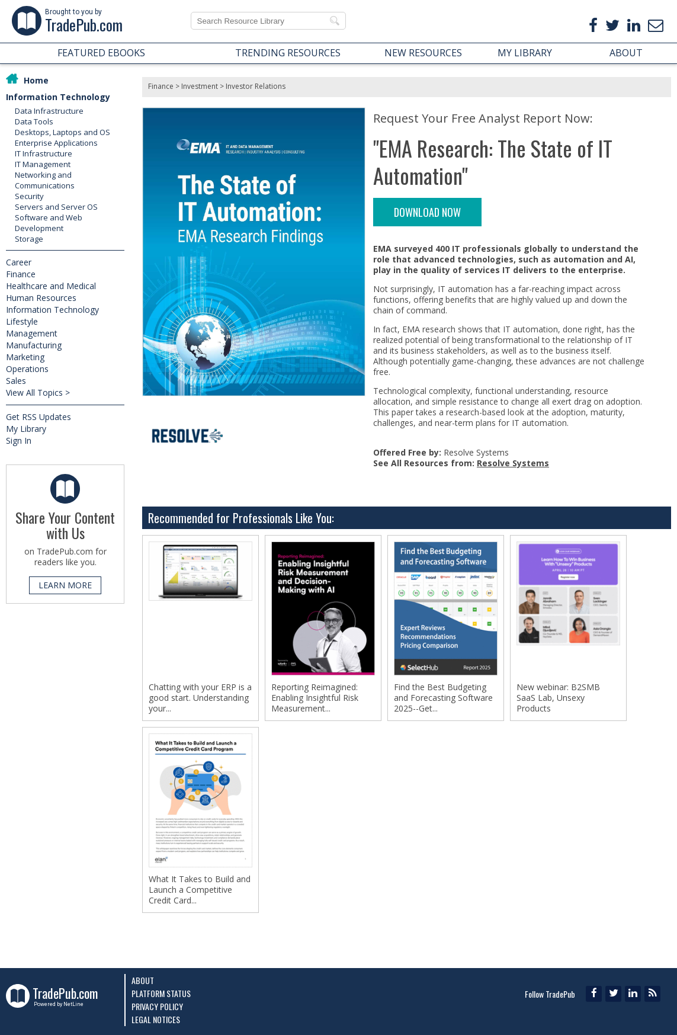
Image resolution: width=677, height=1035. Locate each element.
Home (36, 80)
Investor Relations (255, 86)
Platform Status (161, 993)
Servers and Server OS (56, 206)
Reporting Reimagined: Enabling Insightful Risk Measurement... (314, 698)
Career (18, 262)
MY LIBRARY (525, 52)
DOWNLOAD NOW (427, 212)
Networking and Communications (45, 180)
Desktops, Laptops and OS (62, 132)
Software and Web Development (48, 222)
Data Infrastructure (49, 110)
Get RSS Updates (38, 416)
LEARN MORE (65, 585)
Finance (21, 274)
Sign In (18, 440)
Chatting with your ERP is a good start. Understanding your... (200, 698)
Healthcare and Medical (51, 285)
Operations (27, 368)
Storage (29, 238)
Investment (199, 86)
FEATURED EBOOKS (101, 52)
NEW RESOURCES (423, 52)
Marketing (25, 357)
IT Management (42, 164)
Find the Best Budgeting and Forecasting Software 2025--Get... (443, 698)
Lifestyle (22, 321)
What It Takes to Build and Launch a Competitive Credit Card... (200, 890)
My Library (26, 428)
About (142, 980)
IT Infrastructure (43, 153)
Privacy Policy (157, 1006)
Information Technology (58, 96)
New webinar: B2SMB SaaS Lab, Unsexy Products (558, 698)
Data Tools (34, 121)
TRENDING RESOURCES (288, 52)
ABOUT (626, 52)
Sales (16, 380)
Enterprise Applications (56, 142)
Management (31, 333)
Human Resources (41, 297)
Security (29, 196)
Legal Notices (155, 1019)
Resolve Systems (513, 463)
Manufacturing (34, 345)
